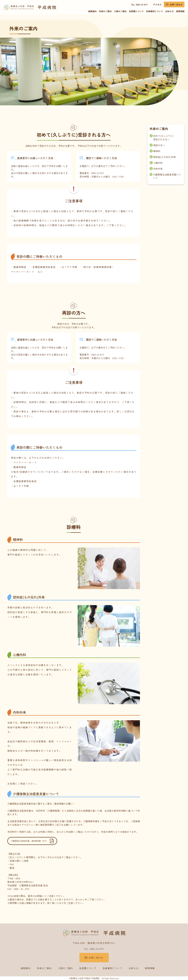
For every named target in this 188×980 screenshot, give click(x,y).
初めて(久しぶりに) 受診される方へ (161, 137)
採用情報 (180, 11)
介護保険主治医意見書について (165, 176)
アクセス (157, 4)
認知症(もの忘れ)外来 (163, 157)
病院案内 (92, 11)
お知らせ (169, 11)
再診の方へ (157, 145)
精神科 (155, 151)
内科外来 (156, 168)
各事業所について (154, 11)
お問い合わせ (176, 4)
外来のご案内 (105, 11)
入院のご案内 (120, 11)
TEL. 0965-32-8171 (139, 4)
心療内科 (156, 163)
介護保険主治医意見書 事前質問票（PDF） (29, 840)
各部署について (136, 11)
